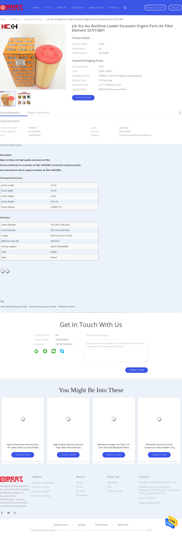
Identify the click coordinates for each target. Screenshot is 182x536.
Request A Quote (155, 7)
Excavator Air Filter (40, 487)
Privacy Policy (101, 525)
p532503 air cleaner (66, 306)
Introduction (82, 495)
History (79, 482)
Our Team (80, 491)
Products (48, 7)
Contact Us (113, 7)
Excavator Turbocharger (43, 482)
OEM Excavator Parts (41, 495)
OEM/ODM (112, 482)
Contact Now (83, 97)
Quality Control (96, 7)
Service (79, 486)
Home (36, 7)
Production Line (114, 491)
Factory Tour (78, 7)
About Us (62, 7)
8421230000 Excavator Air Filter (14, 306)
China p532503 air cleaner (43, 530)
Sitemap (82, 525)
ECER (149, 530)
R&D (109, 486)
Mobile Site (123, 525)
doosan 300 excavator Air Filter (43, 306)
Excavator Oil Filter (40, 491)
